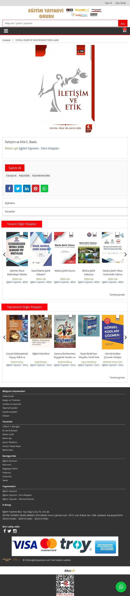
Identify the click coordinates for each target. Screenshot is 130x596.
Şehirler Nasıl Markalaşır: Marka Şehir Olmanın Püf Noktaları (17, 276)
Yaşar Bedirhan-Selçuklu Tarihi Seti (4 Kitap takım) (89, 357)
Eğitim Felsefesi (41, 353)
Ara (123, 23)
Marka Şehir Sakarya (88, 272)
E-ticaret (59, 570)
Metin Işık (17, 278)
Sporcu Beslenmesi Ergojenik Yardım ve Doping (65, 357)
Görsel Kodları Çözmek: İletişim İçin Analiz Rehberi (113, 357)
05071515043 (25, 518)
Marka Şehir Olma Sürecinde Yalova (112, 272)
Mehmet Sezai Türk (112, 361)
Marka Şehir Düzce (65, 270)
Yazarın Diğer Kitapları (22, 224)
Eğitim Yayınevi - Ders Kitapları (21, 364)
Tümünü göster (117, 294)
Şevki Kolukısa (65, 361)
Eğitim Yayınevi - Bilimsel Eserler (22, 282)
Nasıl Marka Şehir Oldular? (41, 272)
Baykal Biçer (41, 361)
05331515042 (9, 518)
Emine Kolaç (17, 361)
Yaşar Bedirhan (89, 361)
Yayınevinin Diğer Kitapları (24, 307)
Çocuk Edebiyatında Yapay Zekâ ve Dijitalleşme (17, 357)
